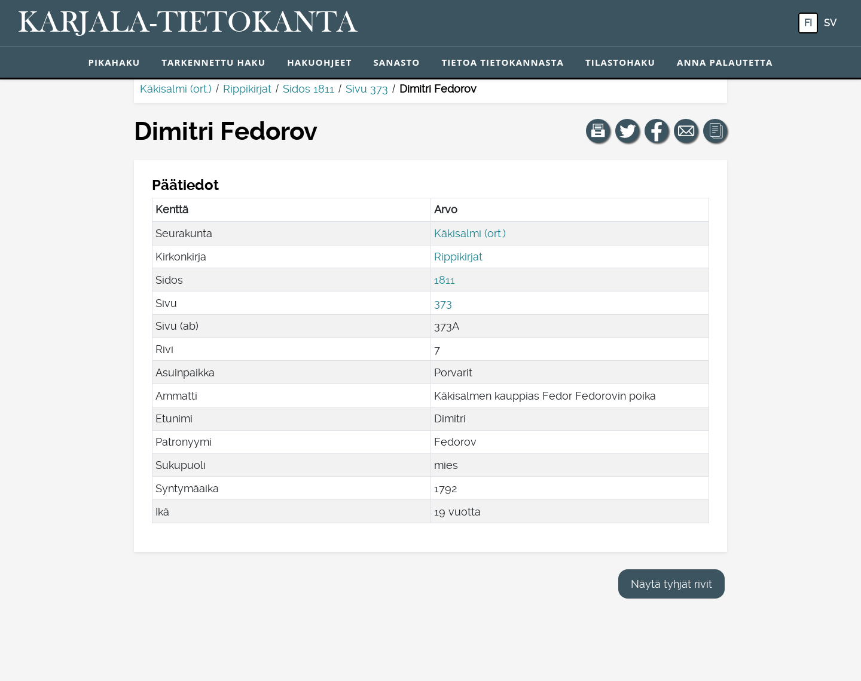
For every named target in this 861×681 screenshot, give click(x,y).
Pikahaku (114, 62)
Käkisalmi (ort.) (176, 88)
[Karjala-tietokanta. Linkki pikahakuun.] (188, 23)
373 (443, 303)
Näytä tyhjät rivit (671, 584)
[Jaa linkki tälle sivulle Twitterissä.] (627, 131)
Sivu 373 (367, 88)
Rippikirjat (247, 88)
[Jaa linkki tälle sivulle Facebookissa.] (656, 131)
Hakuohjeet (319, 62)
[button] (598, 131)
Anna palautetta (725, 62)
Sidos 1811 (308, 88)
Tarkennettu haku (213, 62)
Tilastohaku (620, 62)
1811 (444, 280)
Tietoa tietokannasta (502, 62)
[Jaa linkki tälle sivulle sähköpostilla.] (686, 131)
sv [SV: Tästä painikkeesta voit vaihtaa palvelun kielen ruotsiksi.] (830, 23)
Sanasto (396, 62)
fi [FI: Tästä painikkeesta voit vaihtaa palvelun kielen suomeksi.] (808, 23)
